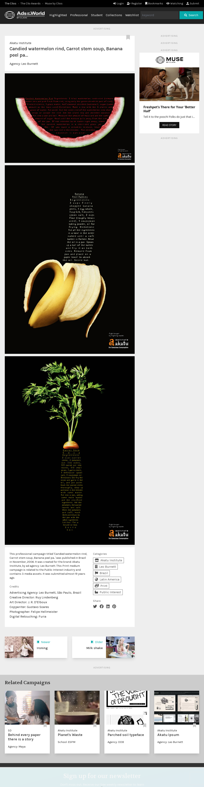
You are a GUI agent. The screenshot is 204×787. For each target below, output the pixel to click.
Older (97, 642)
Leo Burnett (29, 64)
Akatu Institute (20, 43)
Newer (43, 642)
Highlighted (58, 15)
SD (10, 730)
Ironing (42, 648)
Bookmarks (154, 3)
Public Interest (108, 592)
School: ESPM (66, 742)
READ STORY (169, 125)
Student (97, 15)
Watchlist (132, 15)
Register (134, 3)
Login (118, 3)
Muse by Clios (54, 3)
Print (101, 586)
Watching (174, 3)
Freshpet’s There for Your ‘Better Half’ (169, 109)
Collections (114, 15)
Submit (192, 3)
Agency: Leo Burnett (170, 742)
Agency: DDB (116, 742)
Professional (79, 15)
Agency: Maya (17, 746)
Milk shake (94, 648)
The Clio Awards (31, 3)
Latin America (107, 579)
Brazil (101, 573)
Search (191, 15)
